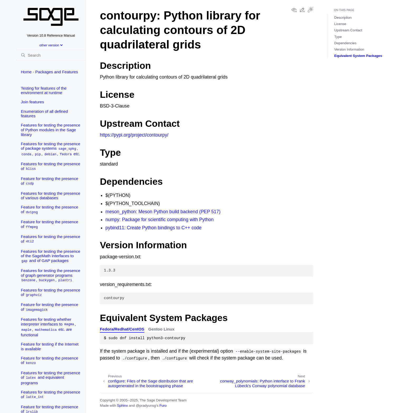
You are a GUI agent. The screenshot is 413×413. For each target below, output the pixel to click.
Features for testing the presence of (50, 166)
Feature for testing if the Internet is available (49, 346)
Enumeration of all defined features (44, 113)
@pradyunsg (146, 405)
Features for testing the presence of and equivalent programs (50, 378)
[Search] (51, 55)
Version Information (349, 49)
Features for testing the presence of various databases (50, 195)
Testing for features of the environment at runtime (44, 90)
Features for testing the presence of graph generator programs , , (50, 275)
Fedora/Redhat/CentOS (122, 329)
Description (343, 18)
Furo (163, 405)
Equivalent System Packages (358, 56)
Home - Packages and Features (49, 72)
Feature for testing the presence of (49, 181)
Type (338, 37)
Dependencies (345, 43)
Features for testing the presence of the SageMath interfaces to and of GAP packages (50, 256)
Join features (32, 102)
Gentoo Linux (161, 329)
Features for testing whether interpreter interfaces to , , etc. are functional (48, 327)
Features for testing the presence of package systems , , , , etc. (50, 149)
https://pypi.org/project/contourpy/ (134, 135)
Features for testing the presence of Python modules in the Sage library (50, 130)
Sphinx (122, 405)
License (340, 24)
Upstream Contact (348, 30)
